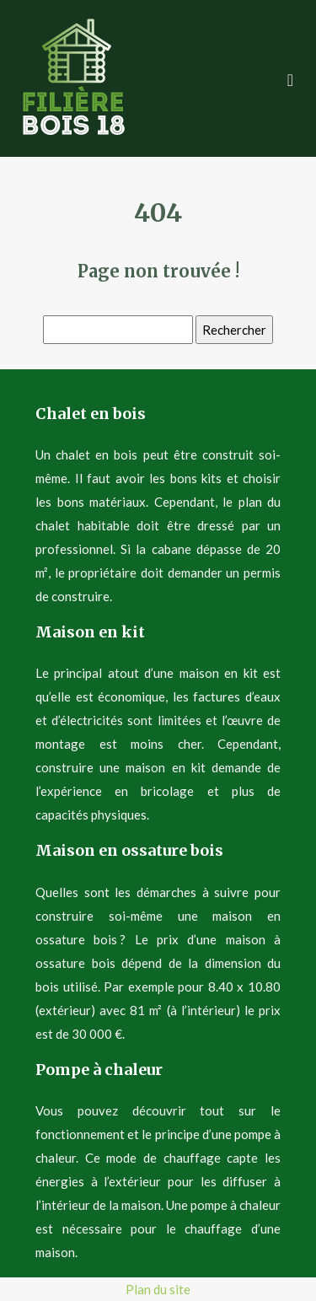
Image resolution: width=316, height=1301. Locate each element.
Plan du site (158, 1289)
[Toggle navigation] (290, 78)
